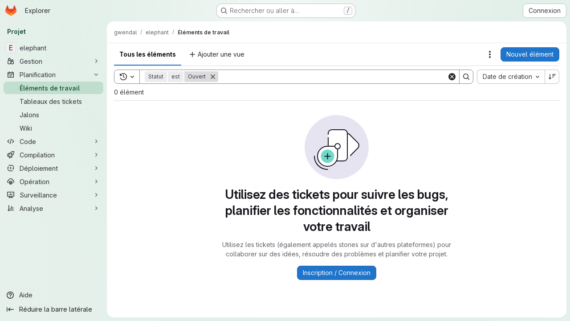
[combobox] (511, 77)
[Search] (332, 76)
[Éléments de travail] (53, 88)
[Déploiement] (53, 168)
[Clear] (452, 76)
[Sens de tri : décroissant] (552, 77)
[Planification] (53, 74)
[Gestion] (53, 61)
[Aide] (53, 295)
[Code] (53, 141)
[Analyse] (53, 208)
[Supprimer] (213, 76)
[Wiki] (53, 128)
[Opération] (53, 181)
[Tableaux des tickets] (53, 101)
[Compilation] (53, 154)
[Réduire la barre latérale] (53, 309)
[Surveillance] (53, 195)
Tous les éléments (147, 54)
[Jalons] (53, 114)
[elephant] (53, 47)
